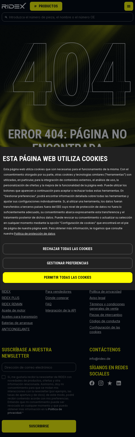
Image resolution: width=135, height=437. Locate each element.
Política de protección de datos (34, 233)
